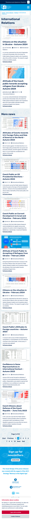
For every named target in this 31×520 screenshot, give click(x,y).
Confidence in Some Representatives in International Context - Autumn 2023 (13, 368)
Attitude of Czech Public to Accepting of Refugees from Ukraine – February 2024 (15, 253)
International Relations (9, 94)
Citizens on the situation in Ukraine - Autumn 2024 (15, 43)
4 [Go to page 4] (23, 438)
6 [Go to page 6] (28, 438)
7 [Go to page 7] (6, 441)
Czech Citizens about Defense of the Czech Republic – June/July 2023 (15, 408)
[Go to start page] (4, 438)
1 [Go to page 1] (15, 438)
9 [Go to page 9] (11, 441)
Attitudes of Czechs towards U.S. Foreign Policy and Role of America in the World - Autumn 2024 (15, 136)
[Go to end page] (23, 441)
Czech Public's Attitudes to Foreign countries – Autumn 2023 (15, 329)
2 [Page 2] (18, 438)
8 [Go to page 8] (9, 441)
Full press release (7, 61)
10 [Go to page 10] (15, 441)
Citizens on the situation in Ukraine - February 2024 (15, 291)
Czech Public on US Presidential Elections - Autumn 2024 (13, 176)
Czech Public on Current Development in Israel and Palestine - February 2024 (14, 215)
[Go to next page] (19, 441)
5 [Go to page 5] (25, 438)
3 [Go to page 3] (20, 438)
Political (16, 12)
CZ (28, 2)
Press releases (9, 12)
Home (3, 12)
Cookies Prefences (15, 516)
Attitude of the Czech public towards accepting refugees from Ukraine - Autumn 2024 (15, 85)
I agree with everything (15, 512)
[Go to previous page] (10, 438)
